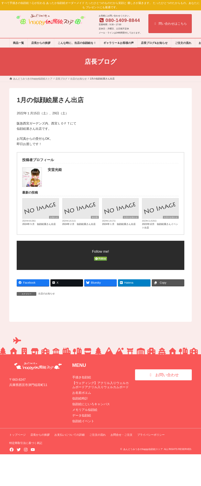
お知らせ (54, 217)
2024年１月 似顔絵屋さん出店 (119, 224)
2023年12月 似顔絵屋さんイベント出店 (160, 226)
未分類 (95, 217)
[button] (163, 406)
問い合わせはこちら (170, 23)
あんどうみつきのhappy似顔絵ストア (143, 481)
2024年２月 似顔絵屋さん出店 (79, 224)
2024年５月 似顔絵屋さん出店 (39, 224)
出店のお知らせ (131, 217)
